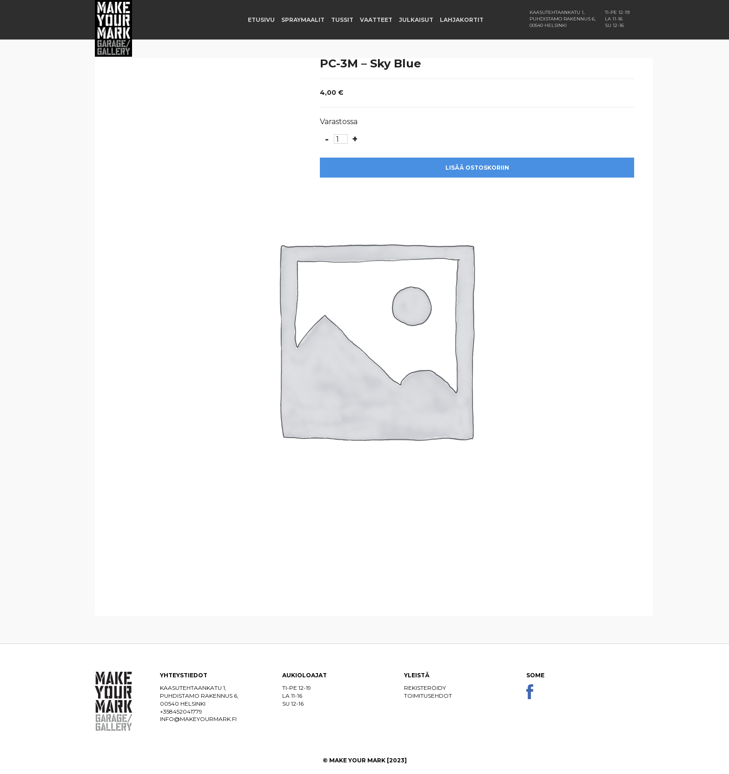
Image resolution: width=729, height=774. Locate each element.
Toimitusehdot (428, 695)
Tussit (342, 19)
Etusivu (261, 19)
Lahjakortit (462, 19)
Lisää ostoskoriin (477, 167)
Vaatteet (376, 19)
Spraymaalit (303, 19)
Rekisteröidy (425, 687)
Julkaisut (416, 19)
